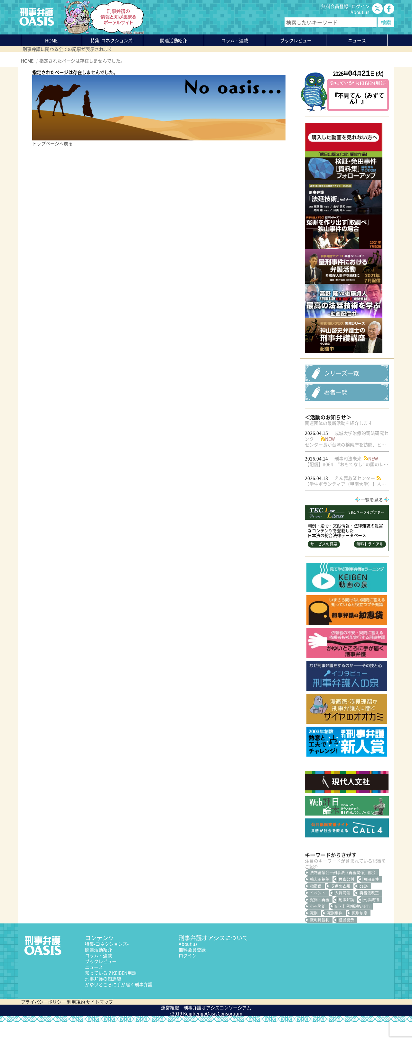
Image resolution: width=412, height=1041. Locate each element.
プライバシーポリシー (43, 1020)
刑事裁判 (371, 919)
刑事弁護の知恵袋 (103, 997)
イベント (317, 912)
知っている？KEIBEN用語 (110, 991)
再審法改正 (369, 912)
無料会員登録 (334, 6)
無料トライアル (369, 563)
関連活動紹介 (173, 40)
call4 (364, 905)
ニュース (94, 986)
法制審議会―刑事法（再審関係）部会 (343, 891)
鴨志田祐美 (319, 898)
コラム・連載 (98, 974)
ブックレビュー (296, 40)
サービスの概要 (323, 563)
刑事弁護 (346, 919)
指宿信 (316, 905)
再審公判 (346, 898)
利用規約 (76, 1020)
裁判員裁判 (319, 939)
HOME (51, 40)
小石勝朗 (317, 925)
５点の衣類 (340, 905)
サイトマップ (99, 1020)
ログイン (360, 6)
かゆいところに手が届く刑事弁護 (119, 1003)
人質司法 (342, 912)
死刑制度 (359, 932)
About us (360, 12)
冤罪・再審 (319, 919)
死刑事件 (334, 932)
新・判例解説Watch (352, 925)
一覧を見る (371, 518)
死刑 (314, 932)
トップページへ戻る (52, 143)
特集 (112, 40)
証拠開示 (346, 939)
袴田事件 (371, 898)
